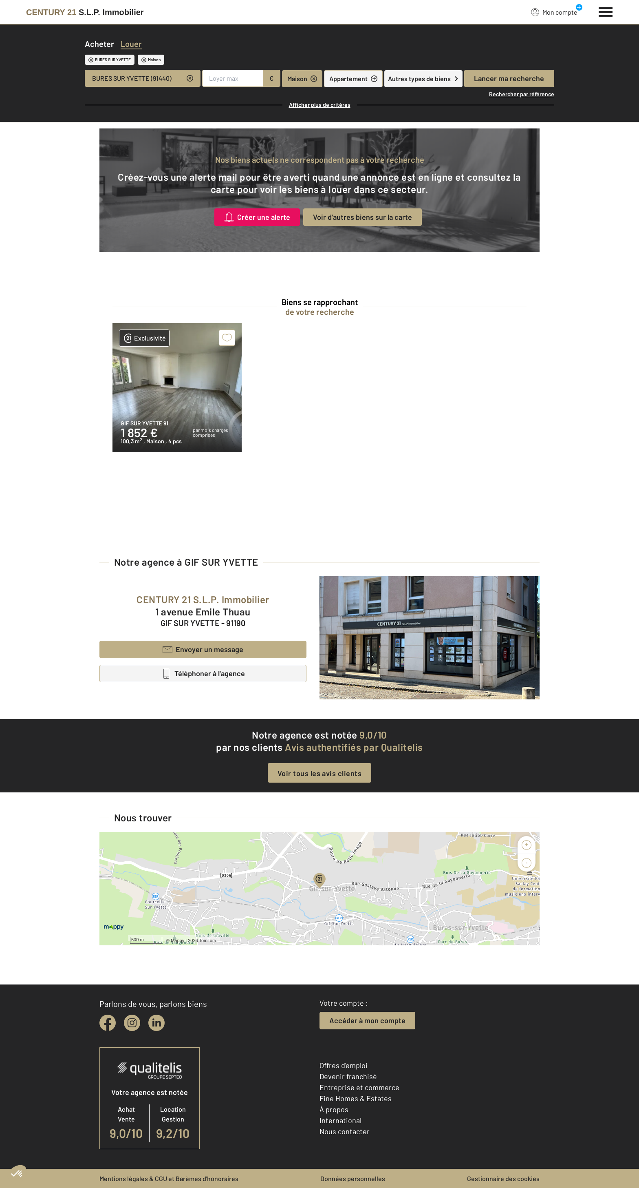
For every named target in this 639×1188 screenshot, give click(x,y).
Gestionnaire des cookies (503, 1178)
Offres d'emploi (344, 1065)
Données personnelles (352, 1178)
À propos (334, 1109)
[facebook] (107, 1023)
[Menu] (606, 11)
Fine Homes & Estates (356, 1098)
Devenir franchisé (348, 1076)
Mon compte (554, 11)
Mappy (177, 940)
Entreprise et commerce (359, 1087)
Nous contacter (345, 1131)
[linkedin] (156, 1023)
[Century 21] (85, 12)
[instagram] (132, 1023)
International (340, 1120)
